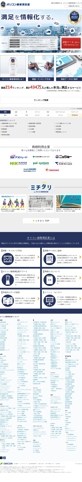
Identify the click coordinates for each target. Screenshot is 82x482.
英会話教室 (36, 394)
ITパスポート (42, 407)
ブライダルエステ (55, 397)
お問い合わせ (41, 463)
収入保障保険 (69, 388)
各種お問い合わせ (74, 6)
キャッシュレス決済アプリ (7, 392)
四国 (67, 340)
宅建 (35, 402)
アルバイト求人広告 (55, 368)
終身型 (68, 380)
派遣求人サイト (54, 350)
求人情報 (58, 463)
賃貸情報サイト (4, 422)
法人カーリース (54, 374)
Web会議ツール (54, 380)
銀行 (2, 362)
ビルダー (3, 441)
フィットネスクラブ (38, 428)
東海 (7, 416)
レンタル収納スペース (24, 352)
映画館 (52, 425)
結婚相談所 (53, 413)
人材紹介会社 (53, 363)
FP (35, 400)
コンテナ (20, 354)
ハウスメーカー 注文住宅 (6, 438)
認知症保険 (68, 396)
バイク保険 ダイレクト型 (63, 123)
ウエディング (74, 112)
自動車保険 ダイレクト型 (9, 123)
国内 (19, 443)
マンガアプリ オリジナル (23, 407)
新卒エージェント (55, 360)
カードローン (3, 378)
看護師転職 (53, 338)
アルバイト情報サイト (56, 328)
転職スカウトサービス (56, 334)
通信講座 (35, 398)
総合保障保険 (68, 402)
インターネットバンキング (7, 370)
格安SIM (68, 332)
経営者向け (54, 384)
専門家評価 (75, 115)
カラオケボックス (55, 435)
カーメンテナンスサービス (24, 389)
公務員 (36, 407)
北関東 (8, 443)
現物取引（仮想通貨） (7, 396)
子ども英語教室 (37, 390)
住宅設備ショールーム (6, 426)
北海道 (36, 338)
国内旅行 (20, 429)
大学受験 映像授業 (38, 334)
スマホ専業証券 (4, 364)
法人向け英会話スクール (39, 419)
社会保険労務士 (43, 404)
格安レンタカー (21, 364)
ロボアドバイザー (4, 400)
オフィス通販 (20, 413)
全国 (60, 433)
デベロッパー (4, 451)
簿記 (39, 402)
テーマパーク (53, 437)
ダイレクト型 (4, 324)
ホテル (19, 445)
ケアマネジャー (44, 406)
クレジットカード (4, 382)
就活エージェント (55, 322)
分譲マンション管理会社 (6, 414)
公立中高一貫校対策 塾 (39, 364)
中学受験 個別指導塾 (38, 359)
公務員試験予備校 (37, 417)
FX (1, 376)
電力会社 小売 (21, 419)
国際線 (25, 437)
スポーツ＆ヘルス (60, 112)
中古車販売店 (20, 371)
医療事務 (39, 400)
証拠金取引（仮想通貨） (7, 398)
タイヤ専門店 (36, 452)
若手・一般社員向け (57, 388)
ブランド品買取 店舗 (22, 409)
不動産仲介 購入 (4, 410)
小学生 (45, 377)
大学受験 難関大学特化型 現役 (41, 330)
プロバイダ (68, 334)
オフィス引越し (21, 411)
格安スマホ (75, 332)
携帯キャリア (68, 322)
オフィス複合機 (21, 415)
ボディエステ (53, 401)
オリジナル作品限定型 (24, 403)
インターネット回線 (70, 344)
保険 (5, 112)
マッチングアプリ (55, 419)
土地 (14, 408)
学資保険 (4, 132)
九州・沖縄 (37, 344)
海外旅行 (26, 429)
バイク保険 (3, 328)
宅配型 (20, 355)
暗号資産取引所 (4, 394)
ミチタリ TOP (42, 220)
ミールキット (20, 338)
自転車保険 (32, 126)
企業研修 (52, 382)
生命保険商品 (68, 384)
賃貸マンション (4, 424)
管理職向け (54, 386)
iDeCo (66, 420)
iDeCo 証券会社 (4, 366)
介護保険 (67, 400)
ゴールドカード (5, 388)
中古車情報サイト (22, 369)
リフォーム (3, 428)
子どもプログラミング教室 (40, 421)
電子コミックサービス (23, 399)
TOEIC (36, 404)
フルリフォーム (5, 430)
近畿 (10, 416)
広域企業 (68, 342)
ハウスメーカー (5, 449)
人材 (48, 115)
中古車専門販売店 (23, 373)
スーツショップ (37, 448)
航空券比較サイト (22, 431)
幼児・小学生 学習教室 (39, 381)
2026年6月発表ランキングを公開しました (24, 37)
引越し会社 (20, 357)
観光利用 (20, 449)
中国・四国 (13, 445)
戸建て (10, 408)
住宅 (26, 115)
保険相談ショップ (61, 132)
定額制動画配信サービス (23, 393)
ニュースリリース (23, 463)
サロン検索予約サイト (56, 403)
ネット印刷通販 (54, 376)
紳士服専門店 (36, 446)
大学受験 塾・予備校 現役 (40, 322)
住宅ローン (3, 374)
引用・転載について (49, 463)
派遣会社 (52, 346)
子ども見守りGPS (22, 421)
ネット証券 (3, 356)
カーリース (20, 365)
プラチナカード (72, 440)
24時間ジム (36, 430)
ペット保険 (32, 132)
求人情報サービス (55, 352)
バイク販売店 (20, 379)
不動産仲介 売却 (4, 406)
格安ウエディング (55, 411)
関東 (61, 427)
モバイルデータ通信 (70, 328)
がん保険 (31, 129)
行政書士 (36, 406)
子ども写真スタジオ (22, 395)
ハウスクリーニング (22, 330)
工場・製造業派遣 (55, 348)
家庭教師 (35, 379)
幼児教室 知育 (36, 383)
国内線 (20, 437)
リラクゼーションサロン (39, 432)
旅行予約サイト (21, 427)
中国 (79, 338)
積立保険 (67, 407)
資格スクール (36, 409)
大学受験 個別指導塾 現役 (40, 326)
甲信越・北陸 (42, 340)
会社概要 (16, 463)
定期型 (72, 380)
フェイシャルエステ (55, 399)
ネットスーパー (21, 342)
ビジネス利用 (21, 447)
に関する (71, 43)
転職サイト (53, 330)
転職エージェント (55, 336)
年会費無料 (4, 384)
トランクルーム (21, 350)
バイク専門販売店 (23, 381)
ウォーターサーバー (22, 322)
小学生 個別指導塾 (38, 371)
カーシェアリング (22, 359)
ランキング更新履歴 (76, 108)
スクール (37, 112)
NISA (1, 358)
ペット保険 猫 (68, 376)
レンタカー (20, 362)
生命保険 (58, 126)
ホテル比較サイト (22, 433)
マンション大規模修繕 (6, 418)
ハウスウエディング (55, 409)
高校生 (36, 377)
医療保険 (4, 129)
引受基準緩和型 (70, 382)
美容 (48, 112)
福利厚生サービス (22, 417)
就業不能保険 (68, 394)
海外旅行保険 (6, 134)
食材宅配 (19, 334)
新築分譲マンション (5, 434)
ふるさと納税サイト (22, 348)
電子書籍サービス (22, 397)
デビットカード (4, 390)
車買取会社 (20, 367)
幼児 (35, 392)
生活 (16, 115)
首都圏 (3, 416)
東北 (4, 443)
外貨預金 (2, 372)
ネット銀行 (3, 368)
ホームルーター (69, 326)
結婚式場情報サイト (55, 417)
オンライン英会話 (37, 396)
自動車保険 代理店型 (35, 123)
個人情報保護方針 (33, 463)
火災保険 (58, 129)
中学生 (40, 377)
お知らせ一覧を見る (52, 48)
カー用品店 (36, 450)
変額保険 (67, 406)
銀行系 (3, 380)
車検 (18, 387)
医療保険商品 (68, 378)
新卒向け (54, 390)
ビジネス (37, 115)
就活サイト (53, 324)
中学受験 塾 (36, 355)
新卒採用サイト (54, 357)
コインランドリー (22, 332)
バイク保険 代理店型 (8, 126)
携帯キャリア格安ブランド (72, 324)
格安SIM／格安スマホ (70, 330)
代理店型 (3, 326)
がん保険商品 (68, 390)
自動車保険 (3, 322)
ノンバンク (9, 380)
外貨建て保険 (68, 398)
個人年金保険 (68, 404)
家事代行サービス (22, 328)
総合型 (20, 401)
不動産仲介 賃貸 (4, 420)
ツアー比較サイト (22, 439)
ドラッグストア (37, 444)
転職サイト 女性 (54, 332)
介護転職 (52, 340)
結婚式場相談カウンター (56, 415)
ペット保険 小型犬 (70, 374)
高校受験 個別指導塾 (38, 346)
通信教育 (35, 375)
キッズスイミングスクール (39, 434)
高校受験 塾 (36, 336)
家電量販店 (36, 442)
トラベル (60, 115)
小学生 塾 (35, 367)
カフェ (19, 391)
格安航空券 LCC (21, 435)
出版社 (20, 405)
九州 (14, 416)
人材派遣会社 (53, 366)
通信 (5, 115)
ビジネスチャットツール (56, 378)
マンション (4, 408)
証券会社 (3, 360)
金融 (16, 112)
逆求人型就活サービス (56, 326)
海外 (23, 443)
